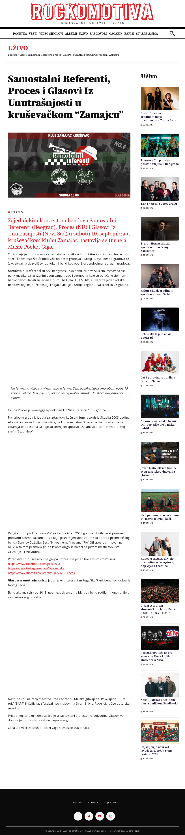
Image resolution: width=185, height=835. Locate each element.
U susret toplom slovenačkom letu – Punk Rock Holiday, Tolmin (158, 609)
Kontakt (77, 802)
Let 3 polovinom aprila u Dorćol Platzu (158, 379)
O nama (93, 802)
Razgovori (98, 34)
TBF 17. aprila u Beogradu (159, 203)
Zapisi (129, 34)
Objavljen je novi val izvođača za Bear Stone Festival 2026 (157, 750)
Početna (20, 34)
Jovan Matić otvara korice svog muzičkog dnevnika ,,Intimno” (159, 471)
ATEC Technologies (131, 830)
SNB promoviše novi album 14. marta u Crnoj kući (160, 517)
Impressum (111, 802)
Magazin (115, 34)
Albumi (71, 34)
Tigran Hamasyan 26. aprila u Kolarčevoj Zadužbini (155, 247)
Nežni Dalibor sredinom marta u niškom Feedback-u (159, 703)
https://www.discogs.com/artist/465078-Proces (41, 573)
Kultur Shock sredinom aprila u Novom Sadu (157, 292)
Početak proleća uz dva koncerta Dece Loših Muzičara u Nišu (157, 656)
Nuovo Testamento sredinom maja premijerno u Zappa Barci (159, 116)
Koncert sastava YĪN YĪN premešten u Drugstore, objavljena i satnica (157, 562)
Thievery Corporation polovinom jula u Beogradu (160, 162)
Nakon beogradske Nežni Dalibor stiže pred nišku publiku (158, 424)
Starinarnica (147, 34)
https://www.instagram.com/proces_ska (36, 568)
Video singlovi (51, 34)
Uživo (83, 34)
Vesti (33, 34)
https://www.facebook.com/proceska (34, 564)
